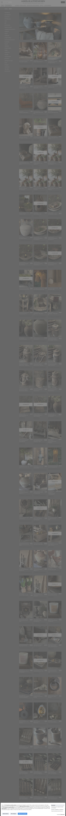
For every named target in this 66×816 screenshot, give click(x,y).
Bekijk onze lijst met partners (24, 806)
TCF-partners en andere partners (8, 807)
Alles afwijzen (13, 813)
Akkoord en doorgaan (22, 813)
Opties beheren (4, 808)
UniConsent (62, 814)
